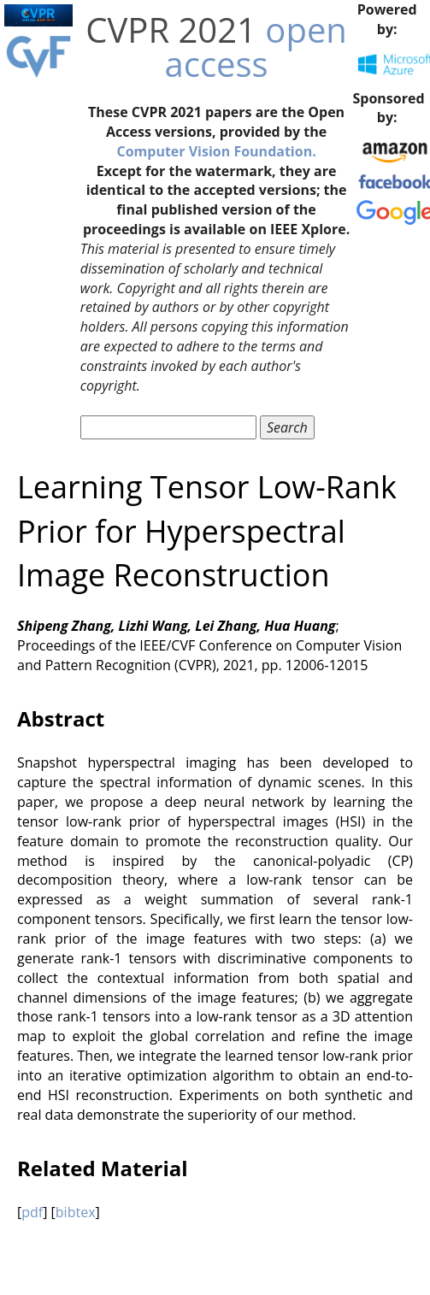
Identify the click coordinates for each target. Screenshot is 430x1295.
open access (256, 46)
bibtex (76, 1212)
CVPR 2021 (170, 29)
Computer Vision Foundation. (215, 151)
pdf (32, 1212)
